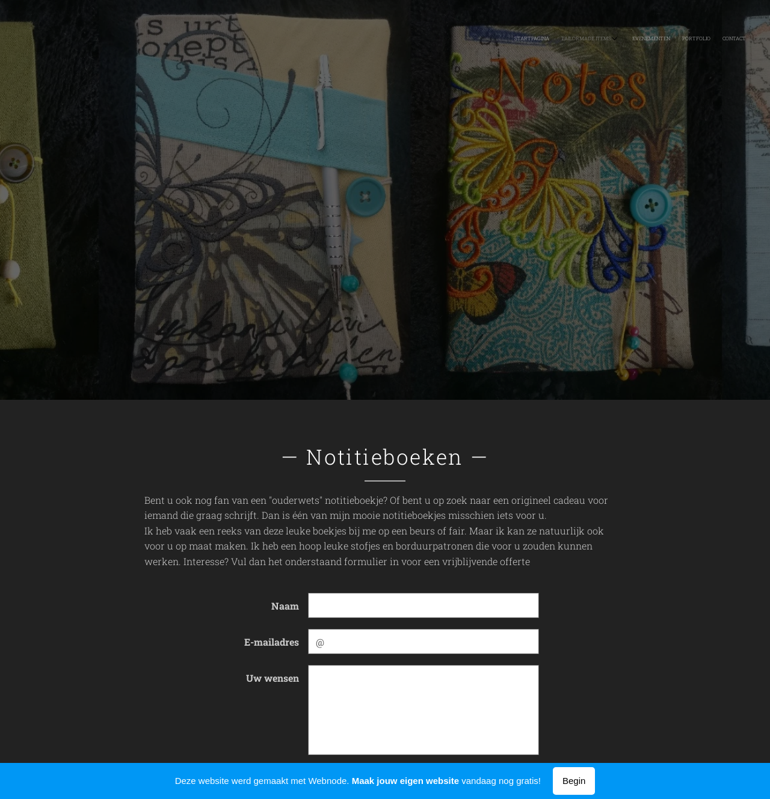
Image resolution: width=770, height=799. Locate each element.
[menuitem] (690, 39)
